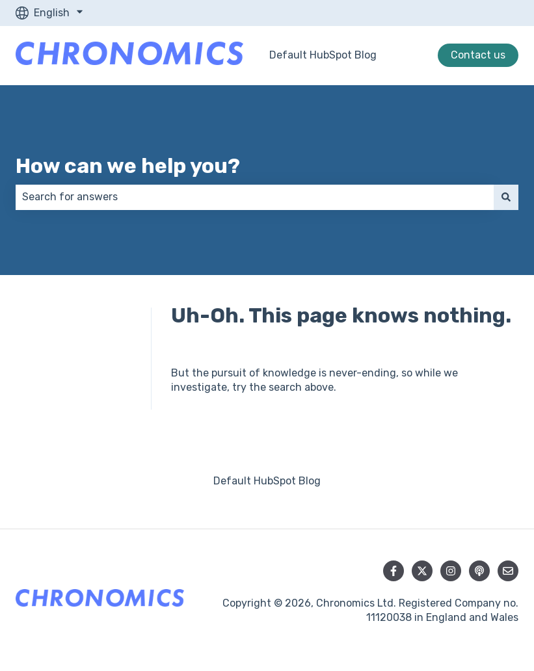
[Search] (506, 197)
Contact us (478, 55)
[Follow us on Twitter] (422, 570)
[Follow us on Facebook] (393, 570)
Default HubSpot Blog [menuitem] (267, 481)
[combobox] (255, 197)
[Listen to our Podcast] (479, 570)
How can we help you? (128, 165)
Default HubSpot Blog (323, 55)
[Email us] (508, 570)
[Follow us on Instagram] (450, 570)
